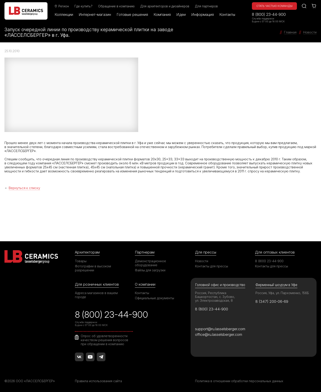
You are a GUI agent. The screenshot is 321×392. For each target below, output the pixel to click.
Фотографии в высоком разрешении (93, 268)
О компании (145, 284)
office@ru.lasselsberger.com (218, 334)
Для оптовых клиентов (275, 252)
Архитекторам (87, 252)
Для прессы (205, 252)
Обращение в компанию (116, 6)
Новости (201, 261)
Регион (61, 6)
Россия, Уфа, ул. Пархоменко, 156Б (282, 293)
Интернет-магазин (95, 14)
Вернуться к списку (24, 188)
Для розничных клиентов (97, 284)
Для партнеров (206, 6)
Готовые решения (132, 14)
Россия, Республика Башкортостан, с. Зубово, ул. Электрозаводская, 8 (215, 296)
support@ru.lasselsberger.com (220, 329)
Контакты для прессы (211, 266)
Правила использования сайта (98, 381)
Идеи (181, 14)
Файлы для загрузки (150, 270)
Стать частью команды (274, 6)
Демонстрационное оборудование (150, 263)
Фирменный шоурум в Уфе (276, 285)
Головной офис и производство (220, 285)
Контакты (227, 14)
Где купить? (83, 6)
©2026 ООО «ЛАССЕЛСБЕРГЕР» (29, 381)
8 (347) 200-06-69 (271, 301)
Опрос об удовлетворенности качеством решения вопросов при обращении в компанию (104, 340)
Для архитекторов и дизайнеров (164, 6)
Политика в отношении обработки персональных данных (239, 381)
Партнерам (144, 252)
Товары (80, 261)
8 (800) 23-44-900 (269, 14)
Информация (202, 14)
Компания (162, 14)
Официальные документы (154, 298)
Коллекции (64, 14)
